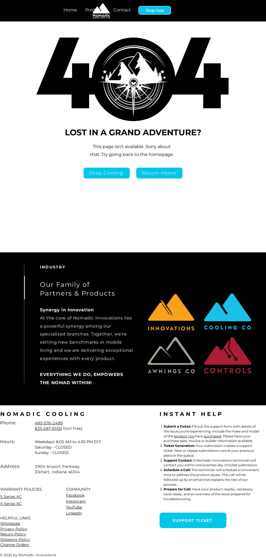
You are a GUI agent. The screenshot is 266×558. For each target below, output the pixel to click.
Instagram (76, 501)
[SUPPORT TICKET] (193, 520)
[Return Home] (159, 173)
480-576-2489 (49, 423)
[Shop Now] (154, 10)
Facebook (75, 495)
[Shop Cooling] (107, 173)
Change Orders (14, 544)
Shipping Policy (15, 539)
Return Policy (13, 534)
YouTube (74, 507)
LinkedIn (74, 513)
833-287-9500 (48, 428)
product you (184, 436)
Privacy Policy (13, 528)
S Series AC (11, 496)
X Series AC (11, 503)
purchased (212, 436)
